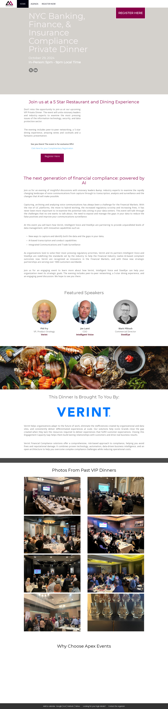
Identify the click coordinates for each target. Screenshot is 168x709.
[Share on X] (31, 70)
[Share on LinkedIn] (35, 70)
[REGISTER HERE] (130, 13)
